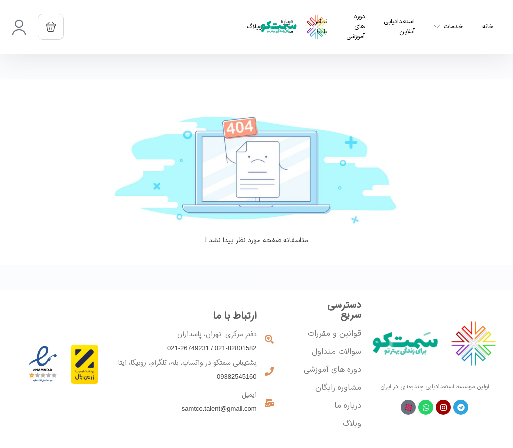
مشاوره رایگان (338, 388)
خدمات (453, 27)
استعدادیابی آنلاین (399, 27)
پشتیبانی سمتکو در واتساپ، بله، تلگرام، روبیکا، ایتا (187, 362)
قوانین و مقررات (334, 334)
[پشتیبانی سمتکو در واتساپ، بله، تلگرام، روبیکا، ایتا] (269, 371)
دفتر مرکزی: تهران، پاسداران (217, 334)
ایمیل (249, 394)
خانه (488, 27)
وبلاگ (352, 424)
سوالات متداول (336, 352)
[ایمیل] (269, 403)
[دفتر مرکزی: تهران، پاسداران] (269, 339)
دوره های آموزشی (355, 27)
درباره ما (347, 406)
